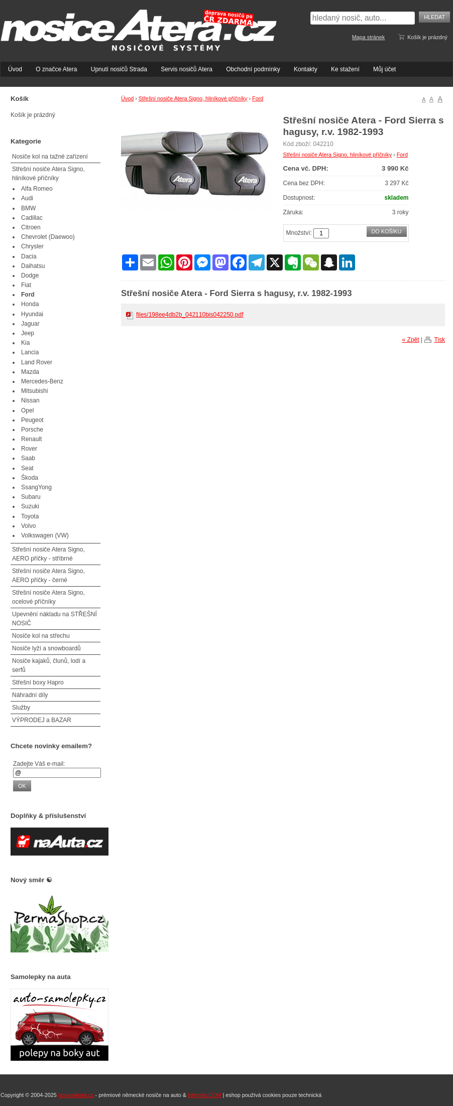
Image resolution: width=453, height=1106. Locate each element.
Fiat (26, 285)
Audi (27, 198)
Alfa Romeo (37, 188)
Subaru (31, 496)
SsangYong (36, 487)
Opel (27, 410)
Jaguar (30, 323)
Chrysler (32, 246)
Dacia (29, 256)
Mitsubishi (34, 390)
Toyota (30, 516)
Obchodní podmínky (253, 69)
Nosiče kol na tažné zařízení (50, 156)
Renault (31, 439)
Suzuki (30, 506)
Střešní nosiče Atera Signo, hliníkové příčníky (193, 98)
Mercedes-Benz (42, 381)
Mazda (30, 371)
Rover (29, 448)
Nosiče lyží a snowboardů (46, 648)
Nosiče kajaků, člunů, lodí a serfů (48, 665)
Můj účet (384, 69)
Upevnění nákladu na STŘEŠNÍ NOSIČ (54, 619)
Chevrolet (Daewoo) (48, 236)
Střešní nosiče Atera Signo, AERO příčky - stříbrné (48, 554)
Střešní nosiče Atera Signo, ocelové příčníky (48, 597)
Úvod (15, 69)
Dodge (30, 275)
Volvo (28, 525)
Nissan (30, 400)
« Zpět (410, 339)
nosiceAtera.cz (76, 1095)
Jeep (27, 333)
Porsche (32, 429)
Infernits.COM (204, 1095)
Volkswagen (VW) (45, 535)
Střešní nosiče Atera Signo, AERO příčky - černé (48, 576)
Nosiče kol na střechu (41, 635)
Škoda (29, 477)
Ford (257, 98)
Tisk (439, 339)
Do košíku (387, 231)
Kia (25, 342)
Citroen (31, 227)
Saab (28, 458)
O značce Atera (56, 69)
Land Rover (36, 362)
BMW (28, 208)
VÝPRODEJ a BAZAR (41, 720)
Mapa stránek (368, 37)
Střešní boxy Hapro (38, 682)
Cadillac (32, 217)
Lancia (30, 352)
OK (22, 786)
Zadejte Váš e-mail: (39, 763)
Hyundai (32, 314)
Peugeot (32, 420)
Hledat (434, 17)
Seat (27, 468)
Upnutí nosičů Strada (119, 69)
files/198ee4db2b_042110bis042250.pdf (190, 314)
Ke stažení (345, 69)
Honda (30, 304)
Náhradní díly (30, 695)
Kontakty (305, 69)
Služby (21, 707)
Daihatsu (33, 265)
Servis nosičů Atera (186, 69)
